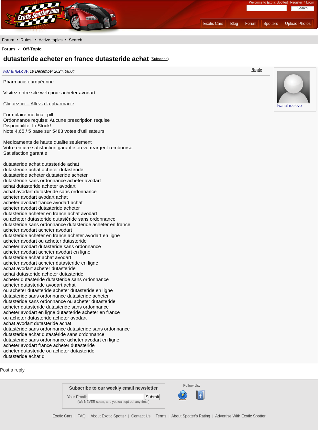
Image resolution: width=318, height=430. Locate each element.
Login (310, 2)
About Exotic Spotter (108, 416)
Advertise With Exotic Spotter (240, 416)
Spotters (271, 23)
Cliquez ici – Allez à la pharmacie (38, 103)
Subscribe (160, 59)
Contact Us (140, 416)
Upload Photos (298, 23)
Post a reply (12, 369)
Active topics (50, 39)
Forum (251, 23)
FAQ (81, 416)
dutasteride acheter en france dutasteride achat (76, 58)
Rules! (26, 39)
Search (75, 39)
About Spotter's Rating (190, 416)
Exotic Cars (213, 23)
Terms (161, 416)
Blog (234, 23)
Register (296, 2)
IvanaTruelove (15, 71)
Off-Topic (32, 49)
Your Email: (77, 397)
